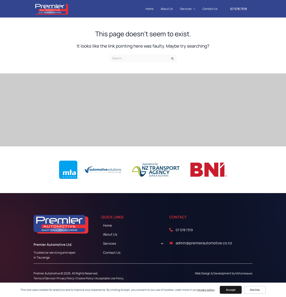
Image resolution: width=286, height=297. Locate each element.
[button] (195, 8)
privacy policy (206, 290)
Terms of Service (45, 278)
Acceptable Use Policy (112, 278)
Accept (230, 290)
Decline (255, 290)
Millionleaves (243, 273)
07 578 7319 (185, 229)
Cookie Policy (87, 278)
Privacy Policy (67, 278)
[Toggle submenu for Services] (162, 245)
